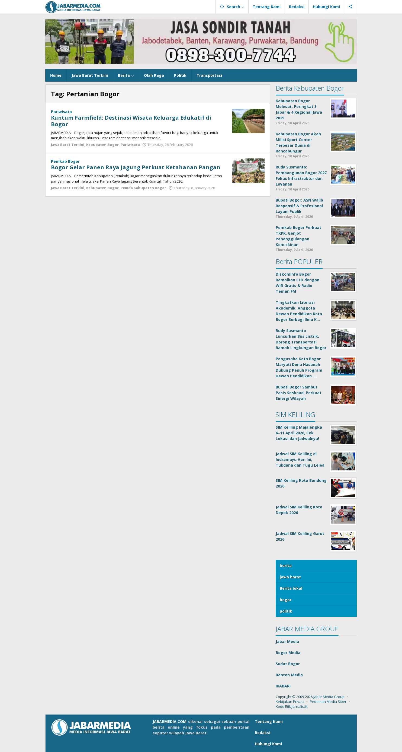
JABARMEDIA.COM (169, 721)
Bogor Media (288, 652)
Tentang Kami (269, 721)
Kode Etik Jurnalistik (292, 706)
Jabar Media (287, 641)
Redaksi (262, 732)
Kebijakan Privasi (290, 701)
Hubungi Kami (268, 743)
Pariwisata (61, 111)
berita (286, 565)
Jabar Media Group (329, 696)
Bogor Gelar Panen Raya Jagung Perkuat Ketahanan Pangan (135, 167)
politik (286, 611)
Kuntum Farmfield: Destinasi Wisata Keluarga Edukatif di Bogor (131, 121)
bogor (285, 599)
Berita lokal (291, 588)
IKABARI (283, 686)
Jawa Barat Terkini (67, 144)
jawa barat (290, 576)
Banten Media (289, 674)
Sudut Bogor (288, 663)
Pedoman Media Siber (328, 701)
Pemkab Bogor (65, 161)
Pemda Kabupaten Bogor (143, 187)
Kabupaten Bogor (102, 144)
